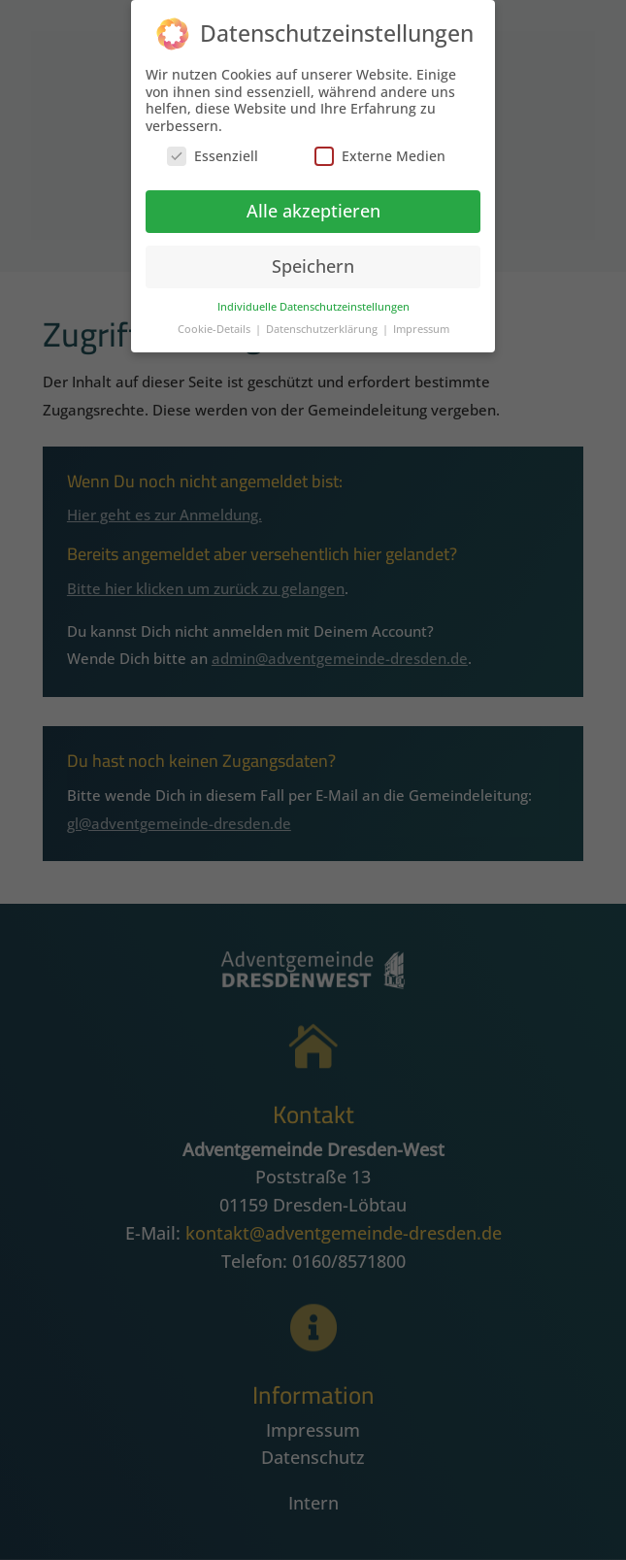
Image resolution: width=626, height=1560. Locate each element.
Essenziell (212, 149)
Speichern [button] (313, 259)
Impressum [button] (421, 321)
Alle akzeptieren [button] (313, 204)
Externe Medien (379, 149)
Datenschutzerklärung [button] (323, 321)
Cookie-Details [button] (215, 321)
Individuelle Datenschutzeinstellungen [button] (313, 299)
